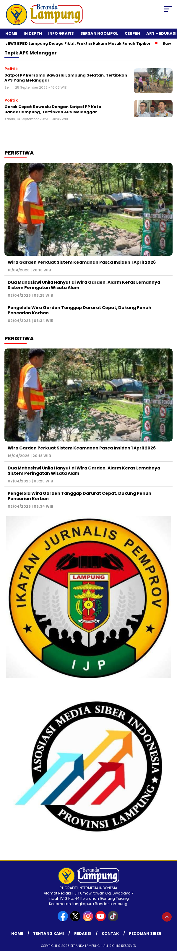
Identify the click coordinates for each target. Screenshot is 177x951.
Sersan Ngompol (99, 33)
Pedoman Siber (145, 933)
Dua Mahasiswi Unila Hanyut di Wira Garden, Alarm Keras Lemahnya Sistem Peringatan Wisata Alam (84, 285)
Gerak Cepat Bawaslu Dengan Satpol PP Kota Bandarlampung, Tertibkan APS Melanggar (52, 109)
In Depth (33, 33)
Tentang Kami (48, 933)
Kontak (110, 933)
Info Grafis (61, 33)
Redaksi (82, 933)
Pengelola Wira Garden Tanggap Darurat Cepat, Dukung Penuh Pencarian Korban (79, 310)
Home (11, 33)
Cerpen (132, 33)
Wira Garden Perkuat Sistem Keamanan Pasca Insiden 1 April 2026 (82, 262)
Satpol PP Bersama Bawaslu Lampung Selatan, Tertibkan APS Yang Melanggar (65, 77)
